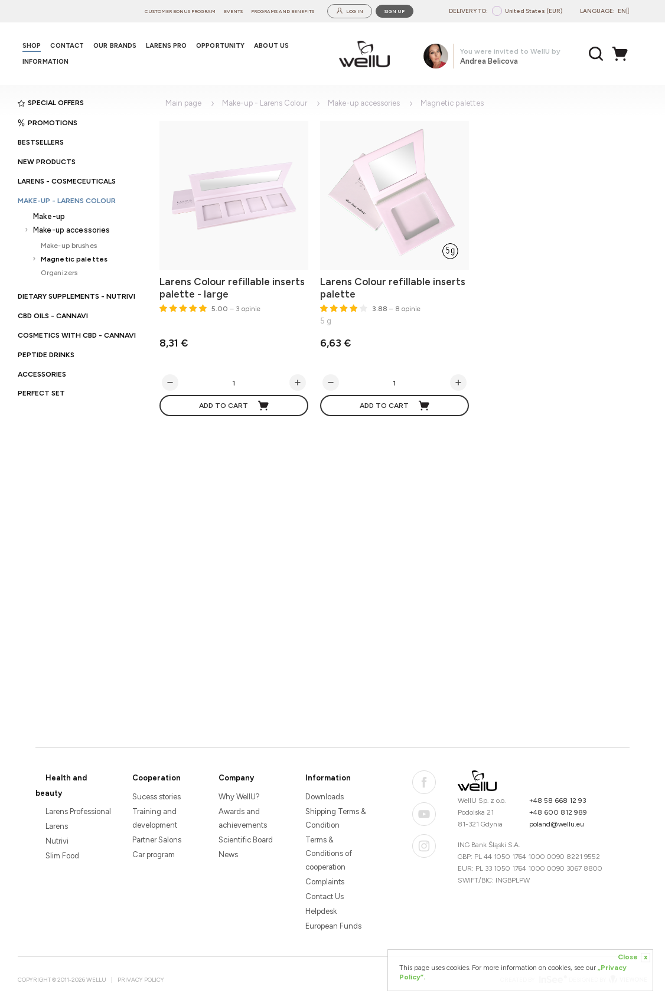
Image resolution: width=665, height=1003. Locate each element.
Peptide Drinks (46, 355)
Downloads (324, 796)
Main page (183, 103)
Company (236, 777)
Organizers (59, 272)
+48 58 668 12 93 (557, 800)
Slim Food (62, 855)
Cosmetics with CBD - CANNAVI (77, 335)
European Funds (333, 926)
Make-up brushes (69, 245)
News (228, 854)
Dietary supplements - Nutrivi (76, 296)
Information (328, 777)
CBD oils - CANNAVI (53, 316)
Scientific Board (246, 839)
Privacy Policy (141, 980)
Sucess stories (156, 796)
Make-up (49, 216)
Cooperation (156, 777)
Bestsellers (41, 142)
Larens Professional (78, 811)
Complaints (324, 881)
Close (634, 957)
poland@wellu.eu (556, 824)
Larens (56, 826)
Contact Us (324, 896)
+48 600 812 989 (558, 812)
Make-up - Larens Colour (67, 201)
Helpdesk (321, 911)
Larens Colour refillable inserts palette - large (232, 288)
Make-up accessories (71, 230)
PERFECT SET (41, 393)
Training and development (154, 818)
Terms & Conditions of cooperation (328, 853)
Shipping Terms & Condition (335, 818)
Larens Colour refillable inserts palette (392, 288)
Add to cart (234, 405)
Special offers (51, 103)
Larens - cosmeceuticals (67, 181)
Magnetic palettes (74, 259)
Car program (153, 854)
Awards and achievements (243, 818)
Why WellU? (239, 796)
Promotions (47, 123)
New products (47, 162)
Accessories (42, 374)
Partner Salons (156, 839)
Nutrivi (57, 841)
